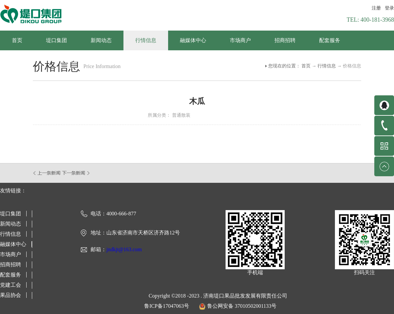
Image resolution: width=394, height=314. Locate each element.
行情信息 (326, 65)
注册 (376, 8)
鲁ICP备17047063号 (166, 306)
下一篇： (76, 173)
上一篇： (47, 173)
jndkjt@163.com (124, 249)
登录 (389, 8)
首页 (17, 40)
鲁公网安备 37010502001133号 (241, 306)
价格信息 (352, 65)
